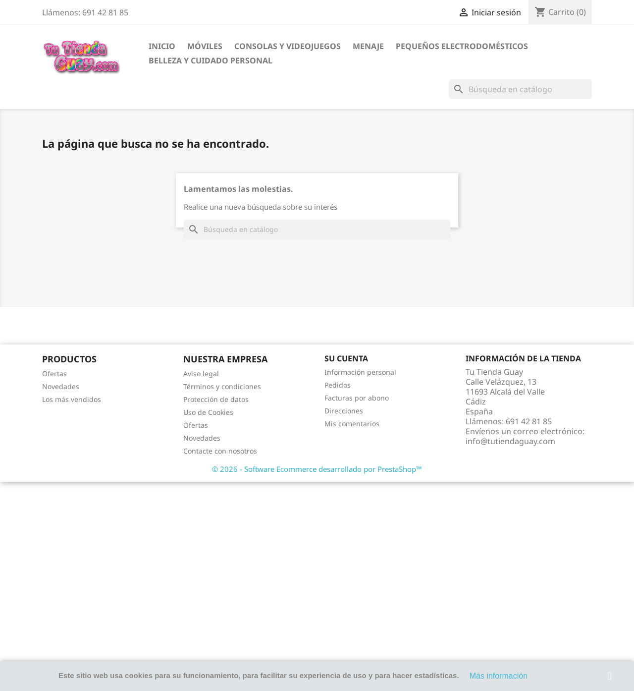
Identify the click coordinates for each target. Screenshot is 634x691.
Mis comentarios (351, 423)
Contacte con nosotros (220, 451)
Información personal (360, 372)
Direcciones (343, 410)
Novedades (60, 386)
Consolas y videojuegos (287, 46)
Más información (499, 676)
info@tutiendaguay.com (510, 441)
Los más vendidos (71, 399)
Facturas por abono (356, 398)
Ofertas (54, 373)
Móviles (204, 46)
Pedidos (337, 385)
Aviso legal (201, 373)
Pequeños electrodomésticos (462, 46)
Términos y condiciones (222, 386)
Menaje (368, 46)
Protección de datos (216, 399)
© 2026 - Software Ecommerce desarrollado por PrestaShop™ (317, 469)
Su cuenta (346, 358)
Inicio (162, 46)
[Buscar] (520, 89)
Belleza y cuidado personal (210, 60)
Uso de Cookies (208, 412)
